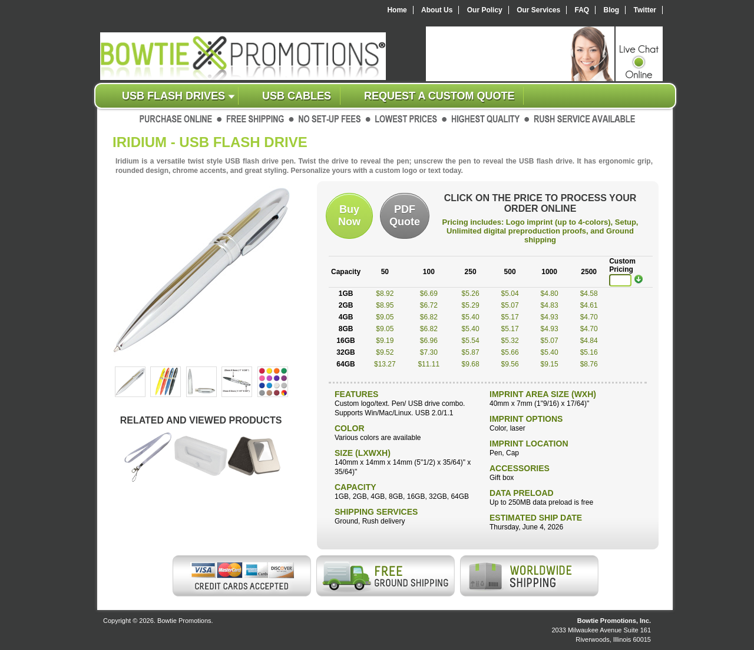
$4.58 (589, 293)
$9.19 (384, 340)
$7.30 (429, 352)
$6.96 (429, 340)
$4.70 (589, 317)
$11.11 (428, 364)
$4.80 (549, 293)
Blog (612, 10)
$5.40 (470, 317)
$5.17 (510, 317)
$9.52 (384, 352)
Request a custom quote (439, 96)
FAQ (582, 10)
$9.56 (510, 364)
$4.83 (549, 305)
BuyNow (349, 216)
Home (396, 10)
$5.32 (510, 340)
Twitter (645, 10)
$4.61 (589, 305)
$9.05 (384, 317)
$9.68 (470, 364)
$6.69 (429, 293)
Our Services (538, 10)
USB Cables (296, 96)
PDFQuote (404, 216)
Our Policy (484, 10)
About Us (436, 10)
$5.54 (470, 340)
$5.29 (470, 305)
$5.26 (470, 293)
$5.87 (470, 352)
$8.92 (384, 293)
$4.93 (549, 317)
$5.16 (589, 352)
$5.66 (510, 352)
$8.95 (384, 305)
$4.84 (589, 340)
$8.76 (589, 364)
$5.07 (510, 305)
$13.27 (385, 364)
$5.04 (510, 293)
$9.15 (549, 364)
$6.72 (429, 305)
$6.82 (429, 317)
